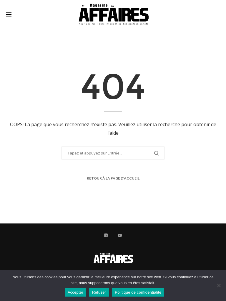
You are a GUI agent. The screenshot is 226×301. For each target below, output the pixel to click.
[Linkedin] (106, 235)
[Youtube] (120, 235)
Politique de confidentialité (138, 292)
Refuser (99, 292)
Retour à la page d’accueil (113, 178)
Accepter (75, 292)
